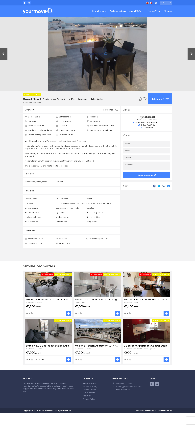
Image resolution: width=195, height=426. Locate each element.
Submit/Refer (136, 11)
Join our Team (154, 11)
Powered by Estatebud (146, 410)
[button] (166, 3)
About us (168, 11)
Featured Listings (118, 11)
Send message (147, 175)
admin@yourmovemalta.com (147, 122)
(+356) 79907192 (146, 125)
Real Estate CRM (165, 410)
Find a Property (99, 11)
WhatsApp (147, 127)
